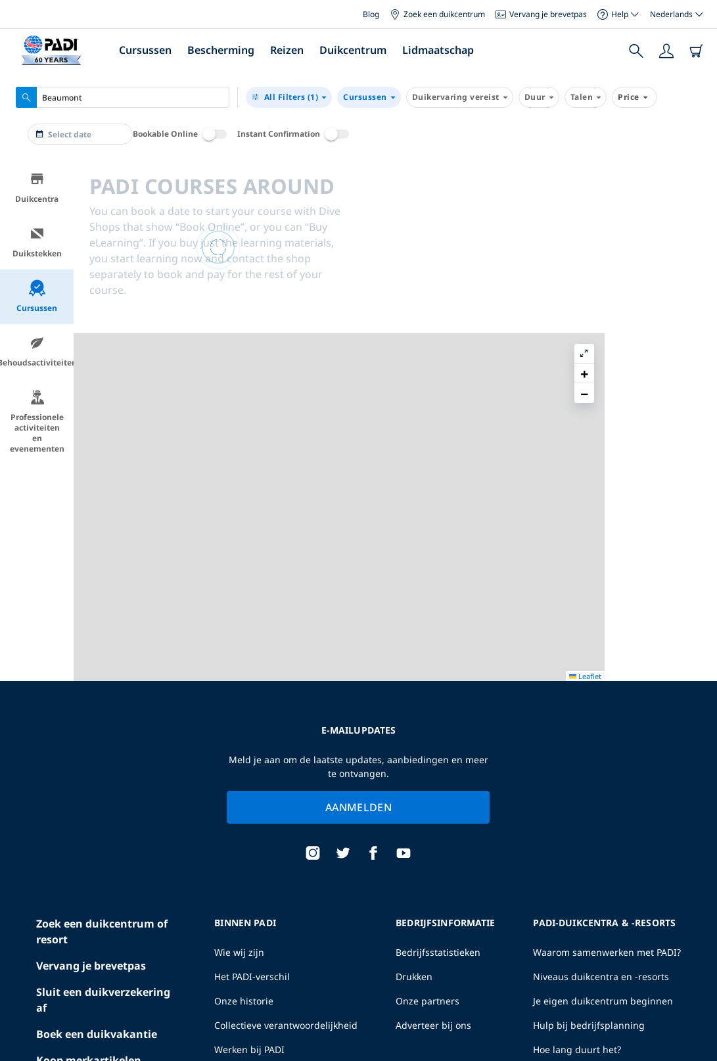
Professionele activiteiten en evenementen (37, 421)
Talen (585, 97)
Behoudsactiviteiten (37, 351)
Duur (538, 97)
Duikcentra (36, 187)
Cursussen (145, 50)
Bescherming (220, 50)
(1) (289, 97)
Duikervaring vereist (459, 97)
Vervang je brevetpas (541, 14)
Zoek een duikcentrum (437, 14)
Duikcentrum (352, 50)
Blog (371, 14)
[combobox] (122, 97)
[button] (696, 200)
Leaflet (698, 1049)
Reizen (287, 50)
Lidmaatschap (438, 50)
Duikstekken (37, 242)
